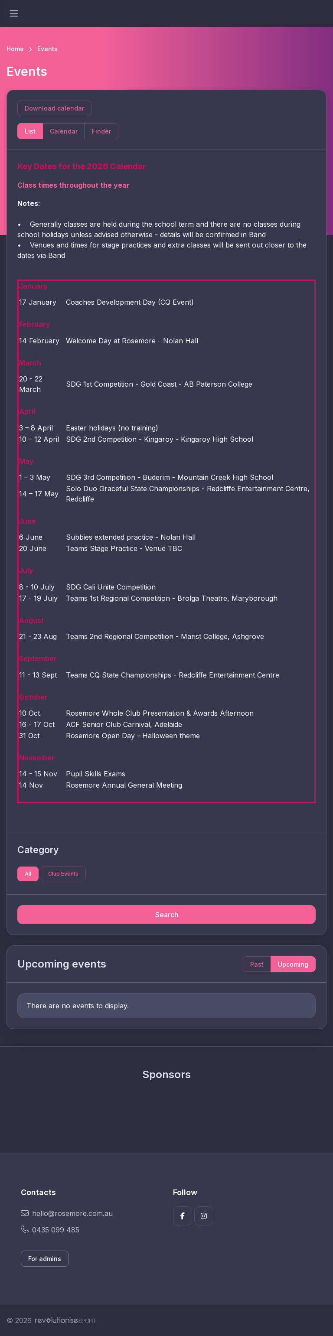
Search (166, 914)
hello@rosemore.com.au (67, 1213)
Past (257, 964)
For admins (44, 1258)
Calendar (64, 131)
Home (15, 48)
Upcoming (293, 964)
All (28, 873)
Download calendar (54, 108)
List (30, 131)
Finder (101, 131)
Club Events (63, 873)
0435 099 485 (50, 1229)
